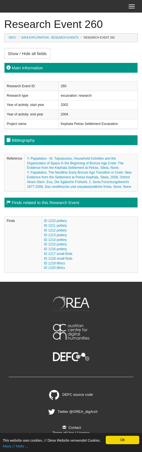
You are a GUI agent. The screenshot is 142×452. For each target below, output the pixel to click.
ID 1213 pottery (55, 235)
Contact (71, 427)
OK (122, 439)
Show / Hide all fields (27, 53)
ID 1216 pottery (55, 249)
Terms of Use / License (70, 433)
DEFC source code (71, 394)
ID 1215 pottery (55, 244)
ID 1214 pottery (55, 240)
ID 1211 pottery (55, 226)
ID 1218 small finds (58, 259)
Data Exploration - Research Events (50, 37)
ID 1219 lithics (54, 263)
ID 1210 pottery (55, 221)
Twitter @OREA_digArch (72, 412)
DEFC (12, 37)
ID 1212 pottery (55, 230)
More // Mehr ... (15, 446)
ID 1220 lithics (54, 268)
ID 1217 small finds (58, 254)
